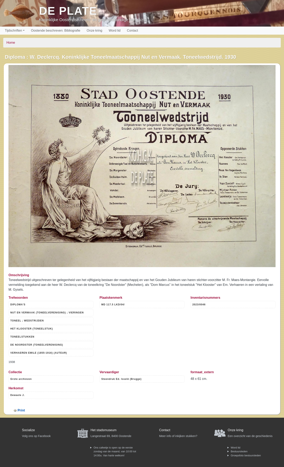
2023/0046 (199, 304)
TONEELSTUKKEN (22, 336)
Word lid (114, 30)
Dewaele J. (17, 395)
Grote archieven (21, 379)
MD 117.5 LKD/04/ (113, 304)
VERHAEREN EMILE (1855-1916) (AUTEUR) (38, 352)
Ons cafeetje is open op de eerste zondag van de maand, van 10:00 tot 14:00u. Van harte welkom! (115, 451)
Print (21, 410)
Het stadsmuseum (104, 430)
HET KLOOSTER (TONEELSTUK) (31, 328)
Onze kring (94, 30)
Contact (132, 30)
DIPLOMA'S (17, 304)
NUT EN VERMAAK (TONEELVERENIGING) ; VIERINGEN (47, 312)
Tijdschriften (13, 30)
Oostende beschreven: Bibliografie (55, 30)
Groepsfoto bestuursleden (246, 455)
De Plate (68, 10)
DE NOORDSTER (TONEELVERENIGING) (36, 344)
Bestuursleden (239, 451)
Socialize (28, 430)
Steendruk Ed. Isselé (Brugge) (121, 379)
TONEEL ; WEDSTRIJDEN (27, 320)
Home (10, 42)
